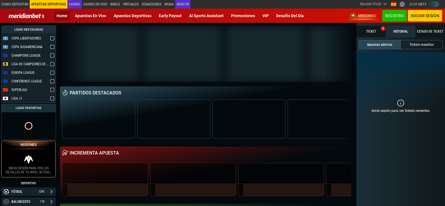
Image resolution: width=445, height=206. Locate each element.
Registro (394, 15)
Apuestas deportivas (132, 15)
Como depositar (14, 4)
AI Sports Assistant (206, 15)
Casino (74, 4)
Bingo (115, 4)
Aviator (183, 4)
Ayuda (169, 4)
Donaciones (151, 4)
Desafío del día (290, 15)
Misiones (363, 16)
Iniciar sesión (425, 15)
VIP (265, 15)
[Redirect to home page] (27, 16)
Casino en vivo (95, 4)
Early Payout (170, 15)
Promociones (243, 15)
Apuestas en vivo (90, 15)
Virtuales (131, 4)
